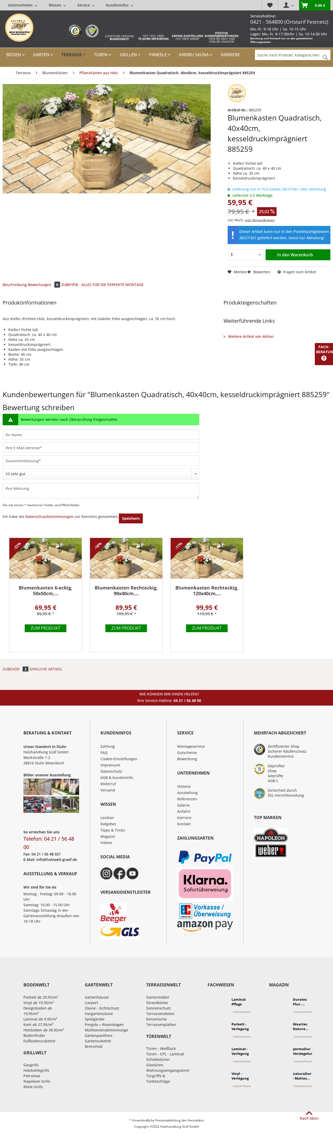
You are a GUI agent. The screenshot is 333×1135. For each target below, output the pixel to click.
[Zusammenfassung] (101, 460)
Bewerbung (187, 758)
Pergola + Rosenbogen (104, 1024)
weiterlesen (241, 1012)
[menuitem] (70, 5)
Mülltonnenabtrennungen (107, 1030)
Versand (107, 790)
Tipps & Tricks (112, 830)
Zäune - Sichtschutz (102, 1008)
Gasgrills (31, 1064)
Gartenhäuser (97, 997)
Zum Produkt (45, 628)
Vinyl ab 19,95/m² (38, 1002)
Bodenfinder (34, 1035)
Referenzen (187, 798)
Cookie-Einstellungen (118, 758)
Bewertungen (44, 284)
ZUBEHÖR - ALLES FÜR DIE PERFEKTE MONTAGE (102, 284)
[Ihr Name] (101, 434)
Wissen (57, 5)
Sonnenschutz (158, 1008)
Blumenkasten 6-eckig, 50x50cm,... (45, 591)
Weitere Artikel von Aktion (248, 336)
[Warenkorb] (314, 5)
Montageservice (191, 746)
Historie (184, 786)
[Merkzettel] (270, 5)
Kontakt (184, 823)
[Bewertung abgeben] (101, 473)
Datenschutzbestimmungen (49, 516)
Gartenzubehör (98, 1040)
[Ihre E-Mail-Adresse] (101, 447)
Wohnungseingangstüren (168, 1070)
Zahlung (107, 746)
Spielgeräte (95, 1019)
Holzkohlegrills (36, 1070)
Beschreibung (15, 284)
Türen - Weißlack (161, 1048)
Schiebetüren (158, 1059)
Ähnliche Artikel (45, 669)
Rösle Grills (33, 1086)
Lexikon (107, 817)
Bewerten (259, 271)
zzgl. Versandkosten (260, 220)
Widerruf (108, 783)
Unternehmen (22, 5)
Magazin (107, 836)
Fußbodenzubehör (39, 1040)
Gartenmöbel (157, 997)
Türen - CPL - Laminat (165, 1053)
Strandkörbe (157, 1002)
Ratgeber (108, 823)
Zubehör (16, 669)
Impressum (110, 765)
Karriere (184, 817)
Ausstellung (187, 792)
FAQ (103, 752)
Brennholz (94, 1046)
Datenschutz (111, 771)
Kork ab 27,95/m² (38, 1024)
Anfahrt (183, 811)
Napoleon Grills (36, 1081)
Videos (106, 842)
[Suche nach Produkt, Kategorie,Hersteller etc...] (292, 55)
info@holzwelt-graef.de (56, 859)
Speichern (131, 518)
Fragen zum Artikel (297, 271)
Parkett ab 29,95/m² (40, 997)
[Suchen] (325, 57)
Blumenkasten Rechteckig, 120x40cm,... (206, 591)
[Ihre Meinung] (101, 490)
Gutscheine (187, 752)
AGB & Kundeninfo (116, 777)
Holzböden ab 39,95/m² (43, 1030)
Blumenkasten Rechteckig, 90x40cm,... (126, 591)
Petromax (31, 1075)
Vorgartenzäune (99, 1013)
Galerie (183, 805)
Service (85, 5)
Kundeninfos (119, 5)
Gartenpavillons (98, 1035)
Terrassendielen (160, 1013)
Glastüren (154, 1064)
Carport (91, 1002)
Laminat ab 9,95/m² (40, 1019)
